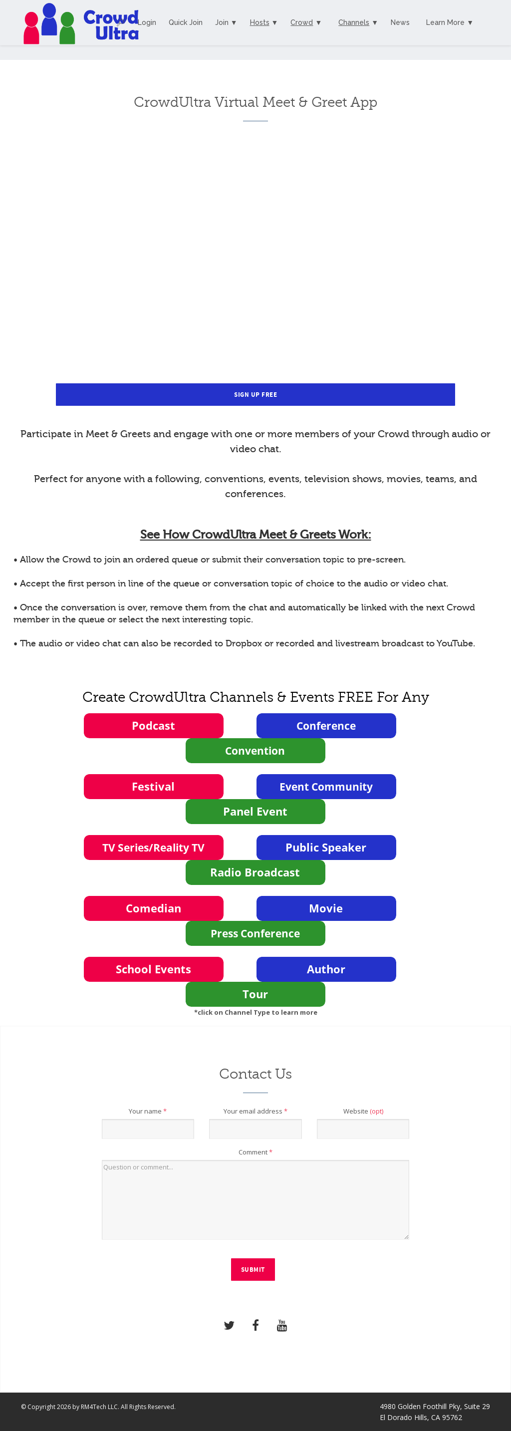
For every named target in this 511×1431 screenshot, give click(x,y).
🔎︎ (120, 22)
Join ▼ (226, 22)
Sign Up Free (255, 394)
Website (363, 1111)
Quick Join (186, 22)
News (400, 22)
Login (147, 22)
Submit (253, 1269)
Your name (148, 1111)
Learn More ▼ (450, 22)
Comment (255, 1151)
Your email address (255, 1111)
